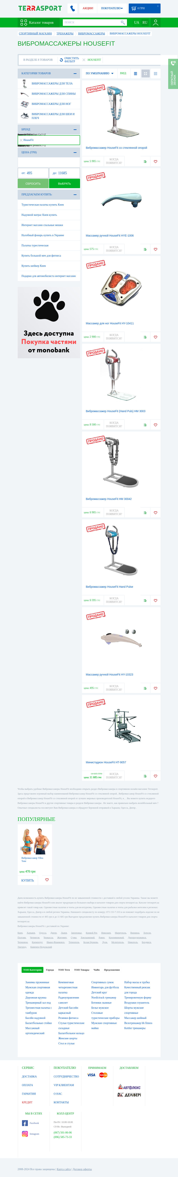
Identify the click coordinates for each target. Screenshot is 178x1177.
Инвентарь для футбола (105, 987)
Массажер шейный (135, 1017)
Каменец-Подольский (41, 947)
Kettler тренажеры (135, 1028)
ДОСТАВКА (29, 1076)
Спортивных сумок (102, 982)
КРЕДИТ (27, 1102)
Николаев (106, 932)
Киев (20, 932)
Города (50, 969)
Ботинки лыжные (101, 1002)
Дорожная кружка (36, 997)
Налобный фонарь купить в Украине (43, 235)
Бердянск (146, 942)
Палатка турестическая (35, 245)
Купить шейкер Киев (34, 265)
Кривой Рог (91, 932)
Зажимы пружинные (37, 982)
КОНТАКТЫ (61, 1102)
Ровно (102, 937)
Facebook (30, 1123)
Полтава (22, 937)
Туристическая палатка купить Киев (43, 204)
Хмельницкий (88, 937)
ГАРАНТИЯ (29, 1093)
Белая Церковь (90, 942)
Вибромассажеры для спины (48, 93)
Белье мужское (100, 1007)
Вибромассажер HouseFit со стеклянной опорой (116, 147)
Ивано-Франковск (55, 942)
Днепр (53, 932)
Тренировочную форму (138, 997)
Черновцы (23, 942)
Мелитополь (117, 942)
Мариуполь (120, 932)
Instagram (30, 1134)
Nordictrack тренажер (103, 997)
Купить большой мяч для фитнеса (41, 255)
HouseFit (27, 140)
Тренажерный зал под (38, 1002)
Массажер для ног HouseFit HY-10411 (110, 323)
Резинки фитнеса (68, 1017)
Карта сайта (64, 1169)
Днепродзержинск (137, 937)
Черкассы (48, 937)
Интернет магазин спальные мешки (42, 225)
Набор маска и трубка (137, 982)
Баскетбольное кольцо (71, 1033)
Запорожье (76, 932)
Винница (134, 932)
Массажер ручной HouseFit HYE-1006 (110, 235)
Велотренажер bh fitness (138, 1023)
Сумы (74, 937)
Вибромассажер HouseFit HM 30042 (109, 499)
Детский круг (99, 992)
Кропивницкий (116, 937)
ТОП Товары (81, 969)
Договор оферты (82, 1169)
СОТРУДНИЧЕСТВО (66, 1076)
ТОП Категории (32, 969)
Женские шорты (67, 1038)
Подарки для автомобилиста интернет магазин (49, 276)
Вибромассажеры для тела (46, 83)
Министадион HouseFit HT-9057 (106, 762)
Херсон (147, 932)
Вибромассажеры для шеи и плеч (47, 115)
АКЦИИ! (88, 8)
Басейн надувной (36, 1017)
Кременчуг (37, 942)
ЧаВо (97, 969)
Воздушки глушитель (136, 1002)
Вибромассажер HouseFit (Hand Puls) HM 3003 (115, 411)
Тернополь (74, 942)
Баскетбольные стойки (39, 1023)
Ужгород (22, 947)
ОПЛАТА (27, 1085)
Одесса (42, 932)
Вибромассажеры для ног (45, 104)
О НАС (58, 1093)
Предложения (112, 969)
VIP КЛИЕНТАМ (64, 1085)
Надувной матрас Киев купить (39, 214)
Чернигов (34, 937)
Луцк (104, 942)
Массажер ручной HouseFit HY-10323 (109, 674)
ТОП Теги (64, 969)
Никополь (133, 942)
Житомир (62, 937)
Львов (64, 932)
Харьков (31, 932)
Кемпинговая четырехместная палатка (68, 987)
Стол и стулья (66, 1043)
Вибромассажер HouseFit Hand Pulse (109, 586)
